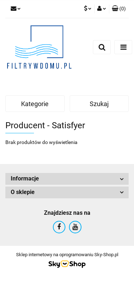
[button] (119, 9)
